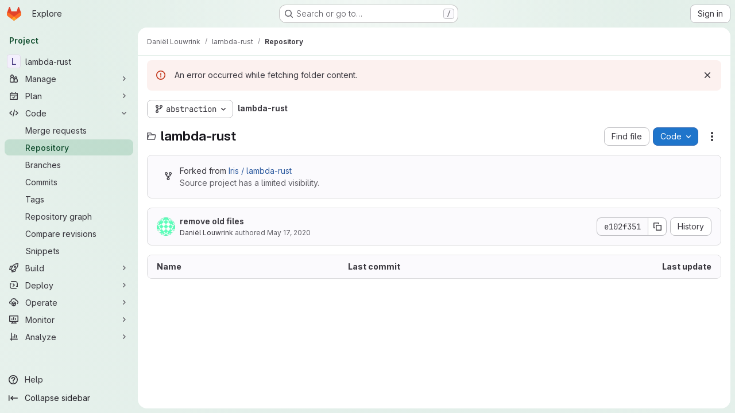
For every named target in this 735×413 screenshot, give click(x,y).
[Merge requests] (69, 130)
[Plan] (69, 96)
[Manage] (69, 79)
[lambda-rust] (69, 61)
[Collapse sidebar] (69, 398)
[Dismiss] (707, 75)
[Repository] (69, 147)
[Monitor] (69, 319)
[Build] (69, 268)
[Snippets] (69, 251)
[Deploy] (69, 285)
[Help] (69, 380)
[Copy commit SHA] (657, 226)
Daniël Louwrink (206, 232)
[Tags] (69, 199)
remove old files (212, 221)
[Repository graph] (69, 216)
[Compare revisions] (69, 233)
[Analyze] (69, 337)
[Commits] (69, 182)
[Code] (69, 113)
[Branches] (69, 165)
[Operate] (69, 302)
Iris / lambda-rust (260, 171)
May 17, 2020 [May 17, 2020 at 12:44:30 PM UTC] (289, 232)
